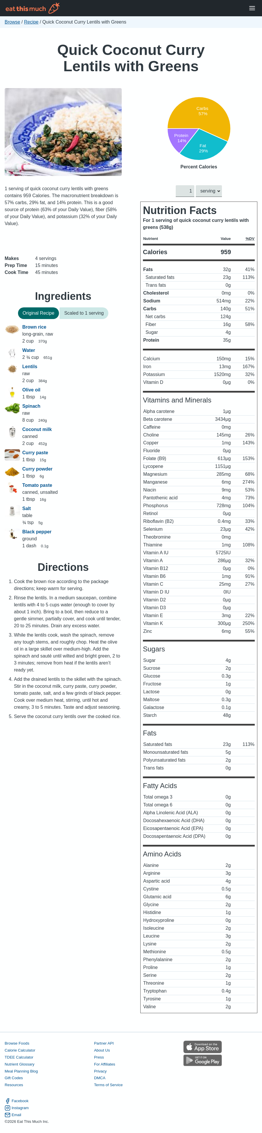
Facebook (16, 1101)
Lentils (29, 366)
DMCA (99, 1078)
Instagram (17, 1108)
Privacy (100, 1071)
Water (28, 350)
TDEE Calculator (19, 1057)
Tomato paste (37, 485)
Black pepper (36, 531)
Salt (26, 508)
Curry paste (35, 452)
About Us (102, 1050)
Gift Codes (14, 1078)
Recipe (31, 21)
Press (99, 1057)
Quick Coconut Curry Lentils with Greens (131, 58)
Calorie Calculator (20, 1050)
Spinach (31, 406)
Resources (14, 1085)
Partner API (104, 1043)
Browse (12, 21)
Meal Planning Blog (21, 1071)
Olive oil (31, 389)
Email (13, 1115)
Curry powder (37, 468)
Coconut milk (37, 429)
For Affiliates (104, 1064)
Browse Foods (17, 1043)
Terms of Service (108, 1085)
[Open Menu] (252, 8)
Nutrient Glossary (19, 1064)
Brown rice (34, 327)
